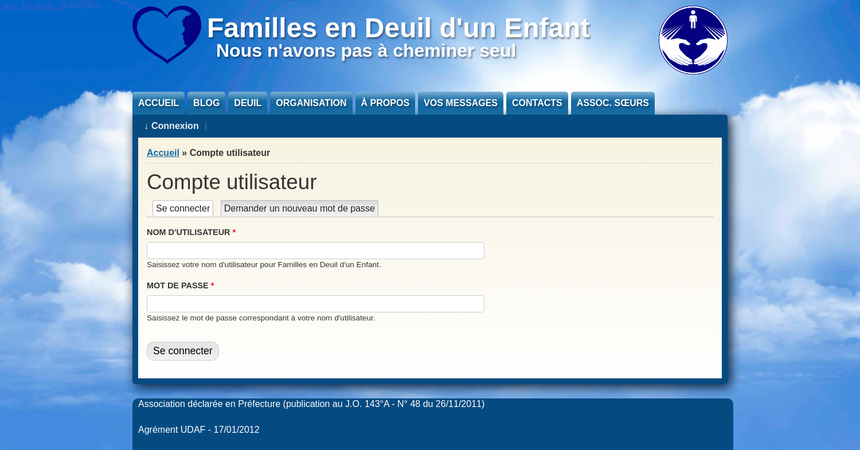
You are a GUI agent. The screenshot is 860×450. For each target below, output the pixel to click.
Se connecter (184, 208)
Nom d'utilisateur (191, 232)
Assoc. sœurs (613, 103)
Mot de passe (180, 285)
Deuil (247, 103)
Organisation (311, 103)
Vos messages (461, 103)
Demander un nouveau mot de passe (299, 208)
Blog (206, 103)
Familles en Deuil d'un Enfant (398, 28)
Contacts (537, 103)
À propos (385, 103)
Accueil (158, 103)
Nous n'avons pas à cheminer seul (366, 50)
